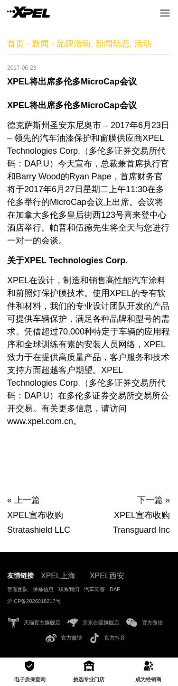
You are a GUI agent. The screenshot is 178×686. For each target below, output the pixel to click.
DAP (115, 589)
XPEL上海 (58, 576)
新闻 (40, 43)
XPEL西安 (107, 576)
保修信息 (43, 589)
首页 (15, 43)
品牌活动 (73, 43)
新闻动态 (112, 43)
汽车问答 (94, 589)
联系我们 (68, 589)
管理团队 (17, 589)
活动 (142, 43)
